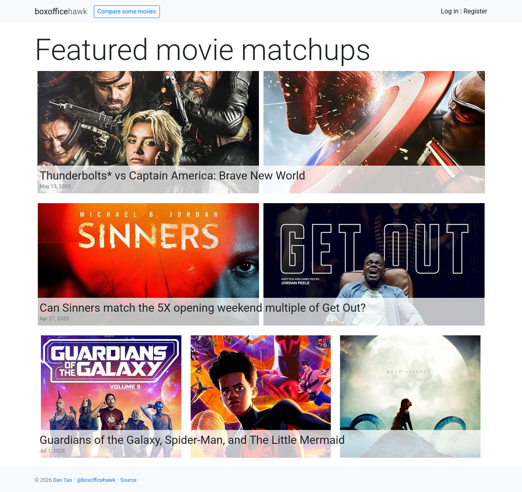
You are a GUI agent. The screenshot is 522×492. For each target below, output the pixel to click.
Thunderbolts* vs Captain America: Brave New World (172, 175)
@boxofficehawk (96, 480)
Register (475, 11)
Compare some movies (126, 11)
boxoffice (61, 11)
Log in (449, 11)
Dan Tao (62, 480)
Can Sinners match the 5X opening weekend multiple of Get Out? (203, 308)
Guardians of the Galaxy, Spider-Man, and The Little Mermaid (192, 440)
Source (128, 480)
